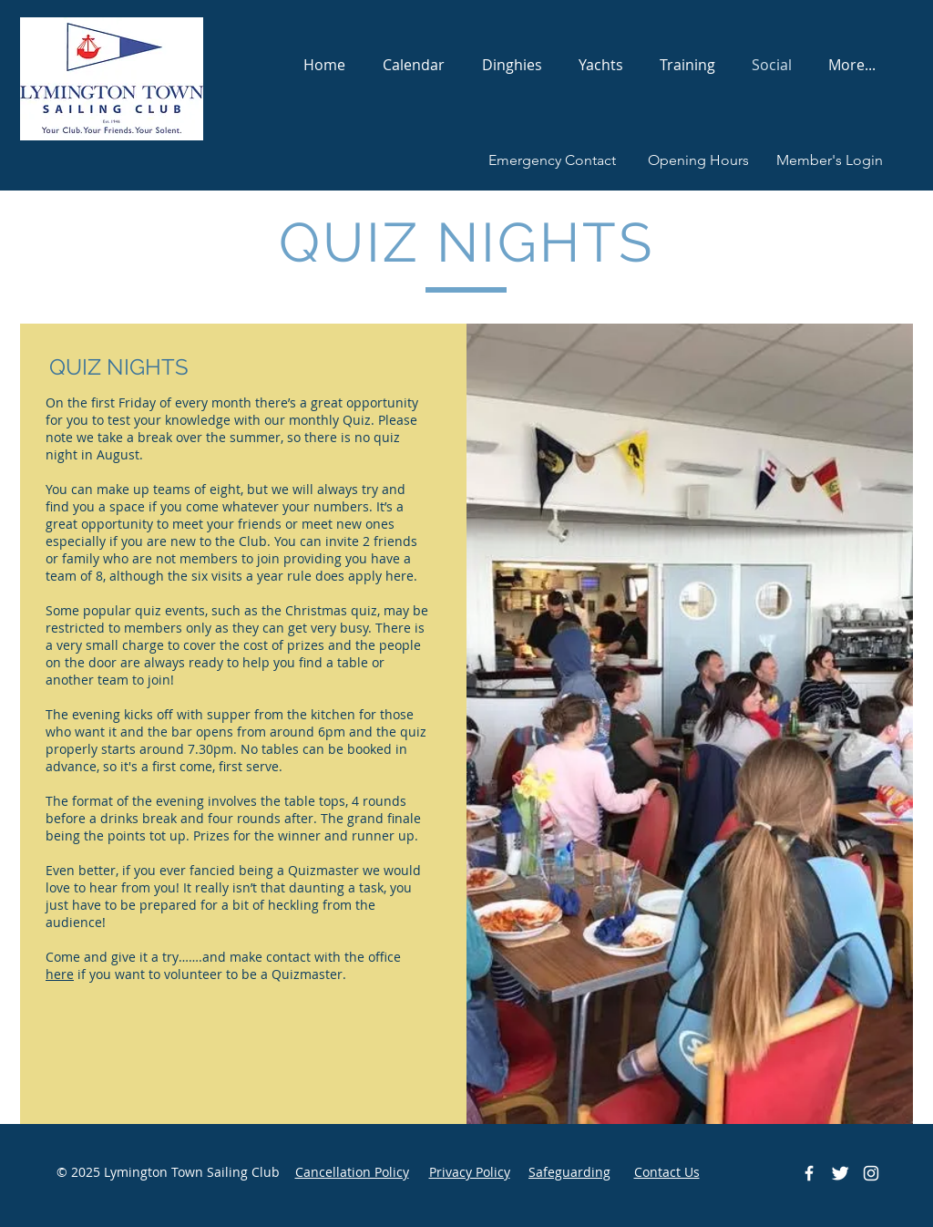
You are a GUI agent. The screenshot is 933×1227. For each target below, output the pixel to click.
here (60, 974)
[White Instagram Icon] (871, 1173)
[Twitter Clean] (840, 1173)
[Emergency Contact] (552, 161)
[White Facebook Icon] (809, 1173)
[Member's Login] (829, 161)
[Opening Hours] (698, 161)
